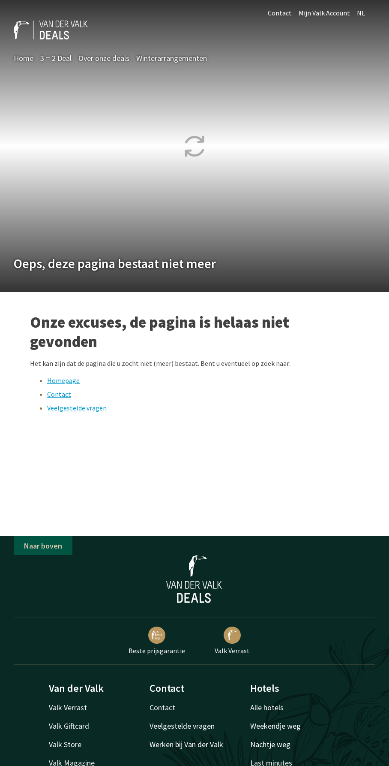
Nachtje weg (270, 744)
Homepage (63, 380)
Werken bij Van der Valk (186, 744)
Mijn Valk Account (324, 13)
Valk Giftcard (69, 726)
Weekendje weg (275, 726)
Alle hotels (267, 707)
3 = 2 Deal (56, 58)
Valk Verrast (232, 641)
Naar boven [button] (43, 546)
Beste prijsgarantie (157, 641)
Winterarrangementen (171, 58)
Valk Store (65, 744)
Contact (280, 13)
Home (23, 58)
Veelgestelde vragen (77, 408)
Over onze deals (103, 58)
